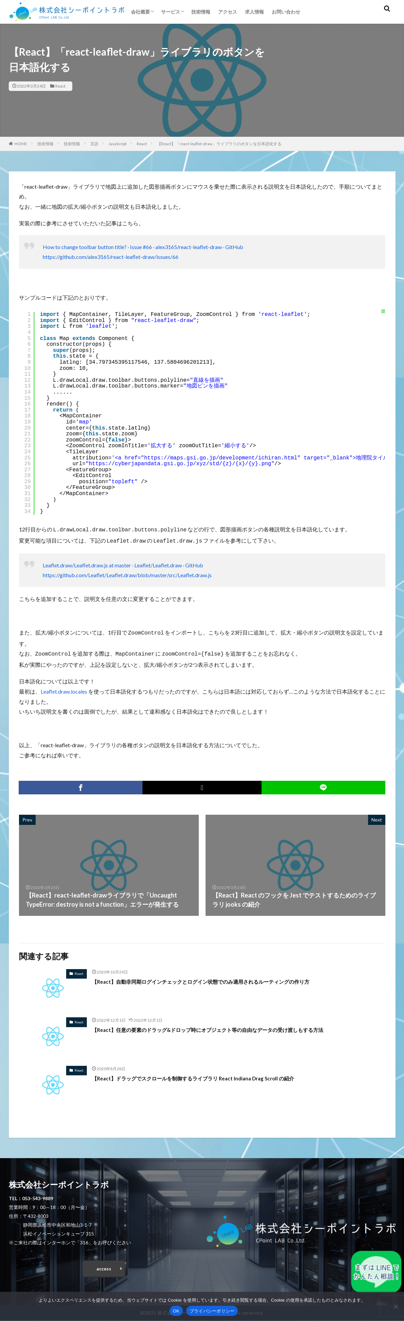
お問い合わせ (286, 12)
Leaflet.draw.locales (64, 688)
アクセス (227, 12)
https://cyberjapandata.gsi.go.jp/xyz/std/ (156, 464)
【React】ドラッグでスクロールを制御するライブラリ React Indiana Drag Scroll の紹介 (212, 1075)
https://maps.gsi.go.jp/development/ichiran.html (220, 458)
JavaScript (118, 143)
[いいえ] (395, 1306)
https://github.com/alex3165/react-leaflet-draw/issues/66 (110, 256)
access (103, 1267)
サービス (170, 12)
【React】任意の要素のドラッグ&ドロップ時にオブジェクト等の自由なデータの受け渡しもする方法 (230, 1027)
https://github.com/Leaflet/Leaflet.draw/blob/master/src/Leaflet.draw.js (127, 573)
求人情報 (254, 12)
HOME (21, 143)
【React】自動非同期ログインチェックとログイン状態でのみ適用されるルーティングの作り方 (222, 978)
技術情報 (200, 12)
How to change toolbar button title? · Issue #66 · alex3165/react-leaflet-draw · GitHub (143, 247)
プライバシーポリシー (212, 1311)
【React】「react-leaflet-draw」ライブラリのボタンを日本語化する (219, 143)
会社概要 (140, 12)
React (60, 86)
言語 (94, 143)
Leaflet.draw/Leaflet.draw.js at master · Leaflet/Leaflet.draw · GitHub (123, 564)
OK (176, 1311)
